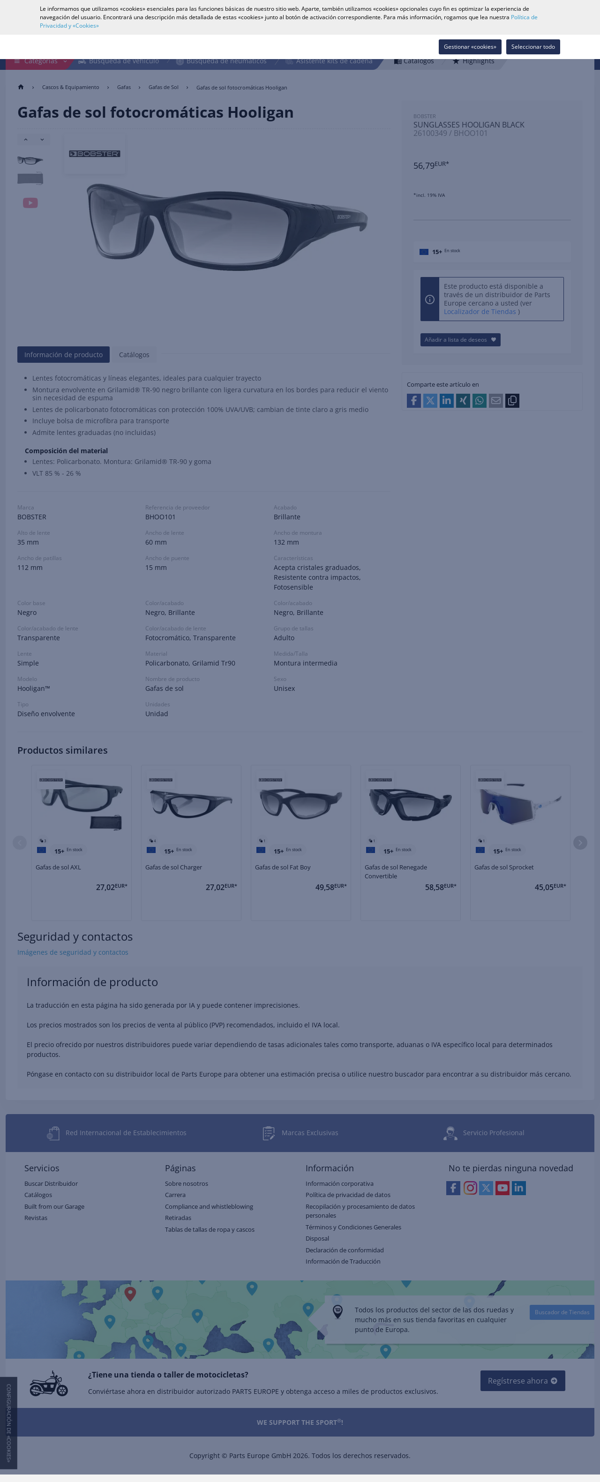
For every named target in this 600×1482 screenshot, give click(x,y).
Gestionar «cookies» (470, 47)
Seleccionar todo (533, 47)
